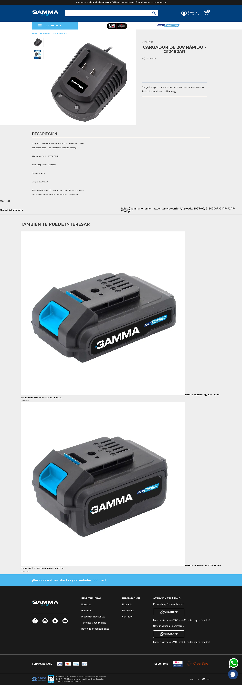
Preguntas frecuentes (93, 616)
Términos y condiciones (93, 622)
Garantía (86, 610)
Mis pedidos (128, 610)
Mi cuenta (127, 604)
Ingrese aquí (101, 677)
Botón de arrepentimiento (95, 628)
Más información (158, 2)
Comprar (25, 400)
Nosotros (86, 604)
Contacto (127, 616)
